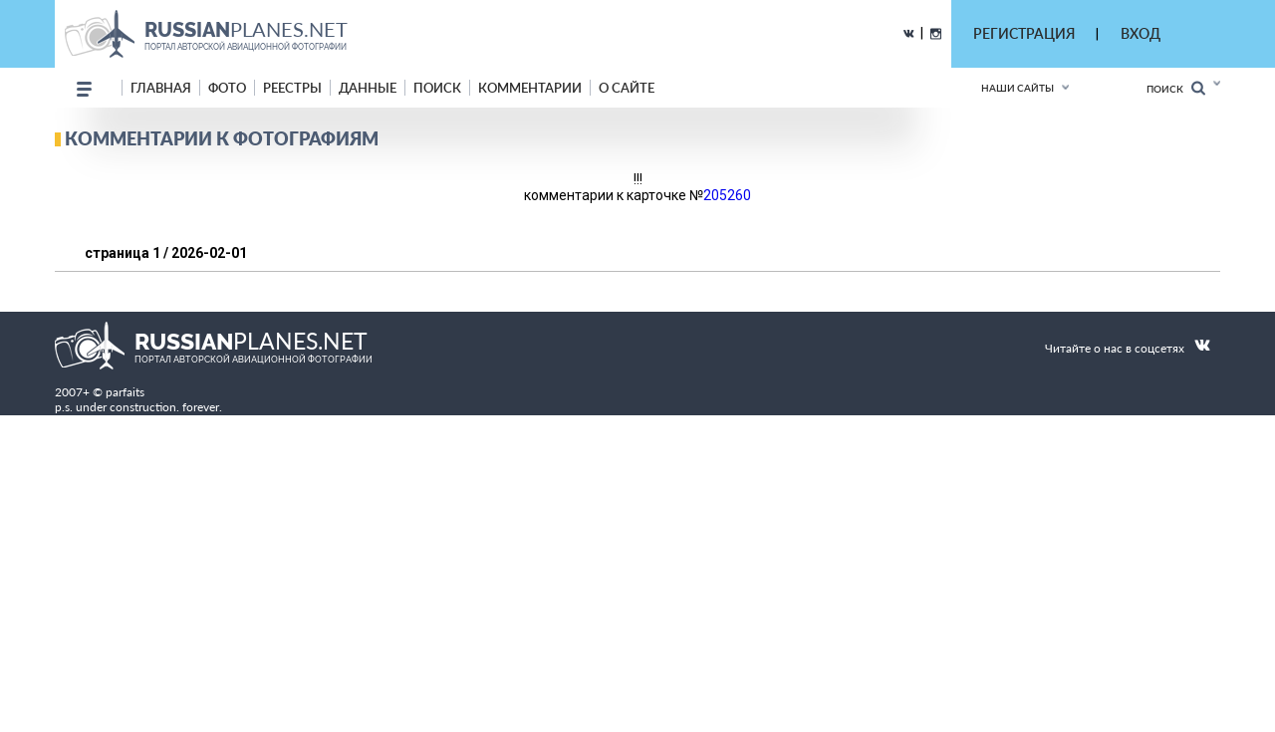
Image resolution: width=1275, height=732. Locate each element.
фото (227, 88)
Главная (160, 88)
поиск (437, 88)
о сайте (626, 88)
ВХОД (1140, 33)
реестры (292, 88)
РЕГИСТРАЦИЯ (1024, 33)
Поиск (1176, 88)
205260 (727, 195)
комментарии (530, 88)
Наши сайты (1017, 88)
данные (367, 88)
